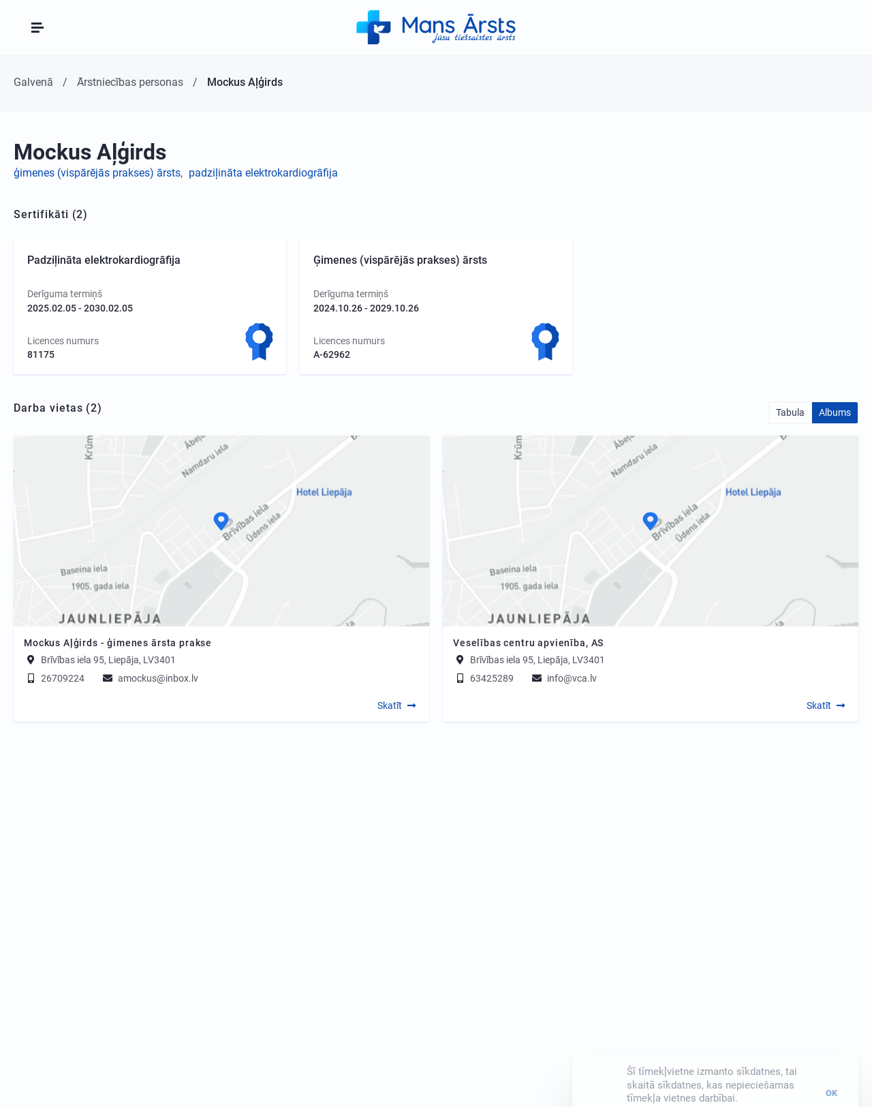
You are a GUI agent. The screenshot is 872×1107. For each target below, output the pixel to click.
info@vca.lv (563, 678)
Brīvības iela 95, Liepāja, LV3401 (108, 659)
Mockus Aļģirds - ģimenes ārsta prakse (118, 642)
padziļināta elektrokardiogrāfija (263, 172)
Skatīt (389, 705)
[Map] (221, 531)
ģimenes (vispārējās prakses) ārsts (97, 172)
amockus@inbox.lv (149, 678)
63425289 (483, 678)
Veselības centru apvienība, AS (528, 642)
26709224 (54, 678)
